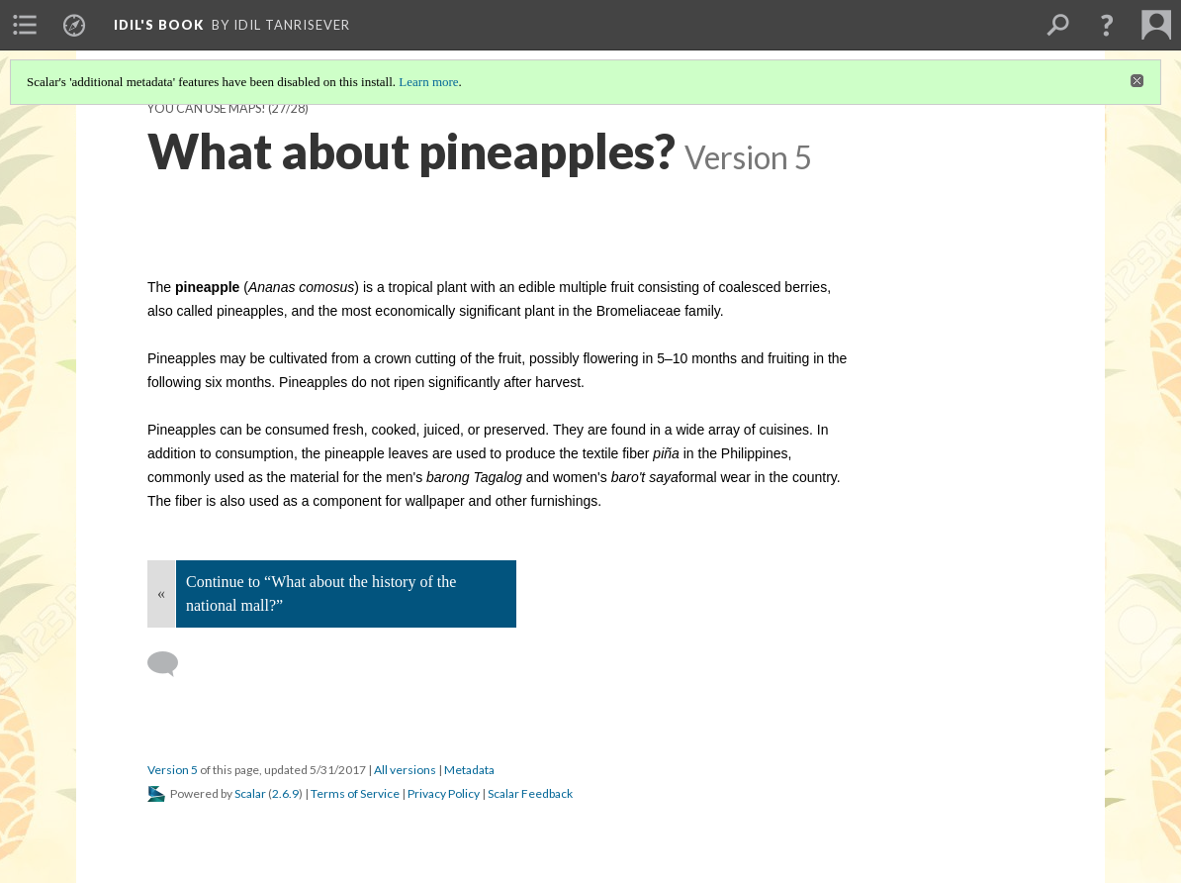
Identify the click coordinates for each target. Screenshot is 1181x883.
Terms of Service (355, 793)
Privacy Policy (444, 793)
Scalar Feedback (530, 793)
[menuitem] (24, 24)
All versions (405, 769)
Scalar (250, 793)
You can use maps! (206, 108)
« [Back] (161, 593)
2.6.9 (285, 793)
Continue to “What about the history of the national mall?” (321, 593)
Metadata (469, 769)
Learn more (428, 81)
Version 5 (172, 769)
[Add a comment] (171, 664)
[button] (1107, 24)
